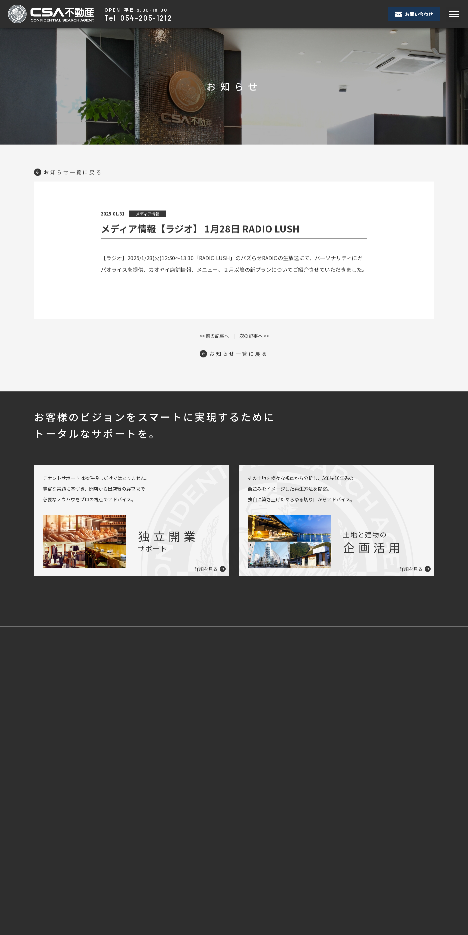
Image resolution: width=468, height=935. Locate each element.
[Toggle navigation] (453, 14)
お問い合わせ (414, 14)
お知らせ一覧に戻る (70, 172)
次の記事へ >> (254, 335)
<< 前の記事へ (214, 335)
